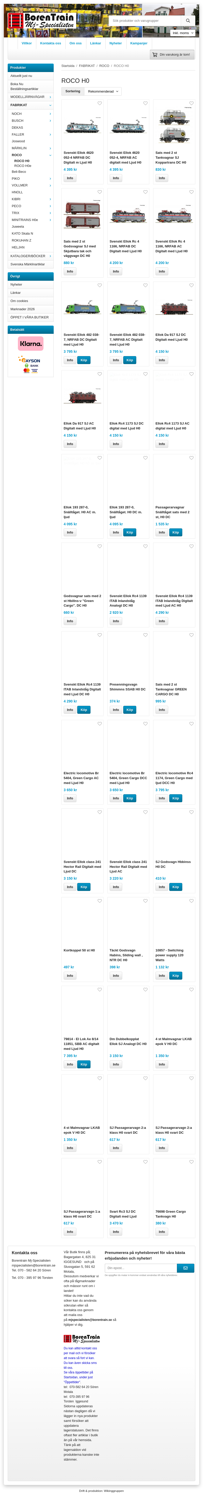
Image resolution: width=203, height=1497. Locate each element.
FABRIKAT (31, 105)
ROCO (32, 155)
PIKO (32, 178)
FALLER (32, 134)
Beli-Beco (19, 172)
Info (70, 178)
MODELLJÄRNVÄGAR (31, 97)
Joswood (18, 141)
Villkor (27, 43)
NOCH (32, 114)
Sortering (72, 91)
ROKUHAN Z (21, 240)
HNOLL (17, 192)
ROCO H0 (21, 161)
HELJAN (18, 247)
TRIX (32, 213)
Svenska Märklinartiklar (27, 264)
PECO (32, 206)
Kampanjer (139, 43)
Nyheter (115, 43)
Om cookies (19, 301)
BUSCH (32, 121)
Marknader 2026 (22, 309)
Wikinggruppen (114, 1490)
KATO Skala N (22, 233)
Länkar (95, 43)
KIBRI (32, 199)
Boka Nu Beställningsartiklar (24, 86)
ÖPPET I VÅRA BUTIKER (29, 317)
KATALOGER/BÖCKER (31, 256)
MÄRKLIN (32, 148)
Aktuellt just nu (21, 76)
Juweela (18, 226)
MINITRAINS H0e (32, 220)
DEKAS (17, 127)
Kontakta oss (50, 43)
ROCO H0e (22, 166)
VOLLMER (32, 185)
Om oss (76, 43)
